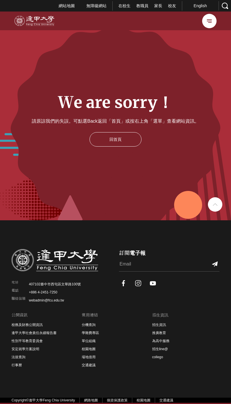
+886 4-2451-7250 (43, 292)
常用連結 (90, 315)
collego (157, 357)
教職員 (142, 5)
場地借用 (89, 357)
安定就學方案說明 (25, 349)
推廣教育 (159, 333)
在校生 (124, 5)
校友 (172, 5)
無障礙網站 (96, 5)
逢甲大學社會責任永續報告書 (34, 333)
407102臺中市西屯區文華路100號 (55, 284)
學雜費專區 (90, 333)
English (200, 5)
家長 (158, 5)
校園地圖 (89, 349)
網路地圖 (91, 400)
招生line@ (160, 349)
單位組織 (89, 341)
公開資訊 (20, 315)
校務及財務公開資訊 (27, 325)
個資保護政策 (117, 400)
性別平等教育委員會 (27, 341)
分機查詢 (89, 325)
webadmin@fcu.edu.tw (46, 300)
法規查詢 (18, 357)
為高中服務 (160, 341)
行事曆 (17, 365)
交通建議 (89, 365)
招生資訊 (160, 315)
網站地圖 (67, 5)
